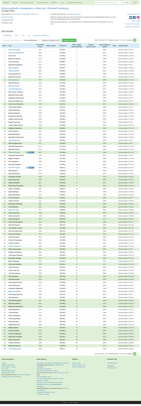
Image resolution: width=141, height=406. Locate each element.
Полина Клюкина (14, 152)
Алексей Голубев (14, 167)
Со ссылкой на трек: (30, 40)
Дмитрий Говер (14, 210)
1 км (29, 35)
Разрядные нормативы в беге (46, 392)
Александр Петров (15, 349)
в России (66, 388)
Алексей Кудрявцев (15, 89)
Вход (135, 2)
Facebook (27, 374)
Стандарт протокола (43, 394)
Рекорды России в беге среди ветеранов (49, 382)
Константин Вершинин (16, 52)
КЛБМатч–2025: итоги (79, 365)
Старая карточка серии (132, 24)
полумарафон (7, 35)
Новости (15, 2)
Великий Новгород (7, 17)
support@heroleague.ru (74, 14)
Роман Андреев (14, 68)
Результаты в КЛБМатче (132, 27)
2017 (62, 372)
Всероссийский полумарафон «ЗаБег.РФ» (24, 14)
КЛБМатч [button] (54, 2)
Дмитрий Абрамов (15, 291)
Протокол (136, 21)
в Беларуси (41, 390)
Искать (127, 2)
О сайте (3, 363)
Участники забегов (42, 2)
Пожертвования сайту (8, 371)
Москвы (55, 365)
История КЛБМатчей (78, 367)
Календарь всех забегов (44, 363)
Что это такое (76, 363)
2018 (59, 372)
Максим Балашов (14, 49)
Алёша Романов (14, 71)
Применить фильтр (69, 40)
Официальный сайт (133, 14)
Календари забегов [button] (27, 2)
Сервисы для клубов (8, 365)
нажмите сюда (111, 368)
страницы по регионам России (11, 376)
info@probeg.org (112, 363)
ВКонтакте (20, 374)
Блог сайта (4, 369)
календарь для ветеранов (61, 363)
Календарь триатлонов (44, 369)
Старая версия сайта (8, 372)
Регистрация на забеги (8, 367)
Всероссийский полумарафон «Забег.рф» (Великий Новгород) (34, 8)
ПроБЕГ (6, 3)
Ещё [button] (63, 2)
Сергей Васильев (14, 140)
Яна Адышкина (14, 80)
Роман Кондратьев (15, 246)
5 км (23, 35)
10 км (16, 35)
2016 (66, 372)
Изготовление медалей (74, 2)
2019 (55, 372)
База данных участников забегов (47, 371)
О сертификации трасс (44, 376)
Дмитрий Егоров (14, 86)
